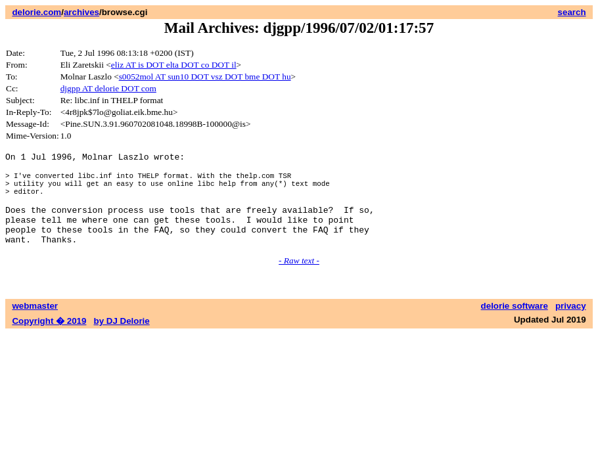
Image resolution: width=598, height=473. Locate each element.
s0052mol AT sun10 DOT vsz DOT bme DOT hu (205, 76)
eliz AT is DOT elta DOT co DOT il (174, 65)
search (572, 12)
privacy (570, 325)
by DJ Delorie (122, 341)
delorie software (514, 325)
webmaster (35, 325)
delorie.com (36, 12)
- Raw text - (299, 280)
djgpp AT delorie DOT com (108, 88)
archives (81, 12)
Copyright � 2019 (49, 341)
